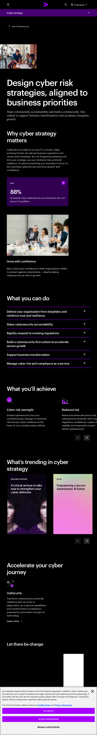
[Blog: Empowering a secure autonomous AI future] (72, 504)
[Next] (86, 437)
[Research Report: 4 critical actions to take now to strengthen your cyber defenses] (27, 504)
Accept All (48, 711)
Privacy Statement (63, 705)
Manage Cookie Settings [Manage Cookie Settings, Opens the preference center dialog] (48, 727)
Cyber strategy (15, 12)
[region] (48, 711)
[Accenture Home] (46, 4)
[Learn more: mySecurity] (15, 621)
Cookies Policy (44, 705)
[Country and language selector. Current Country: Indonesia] (79, 4)
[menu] (8, 4)
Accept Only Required (48, 719)
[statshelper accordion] (63, 182)
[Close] (92, 691)
